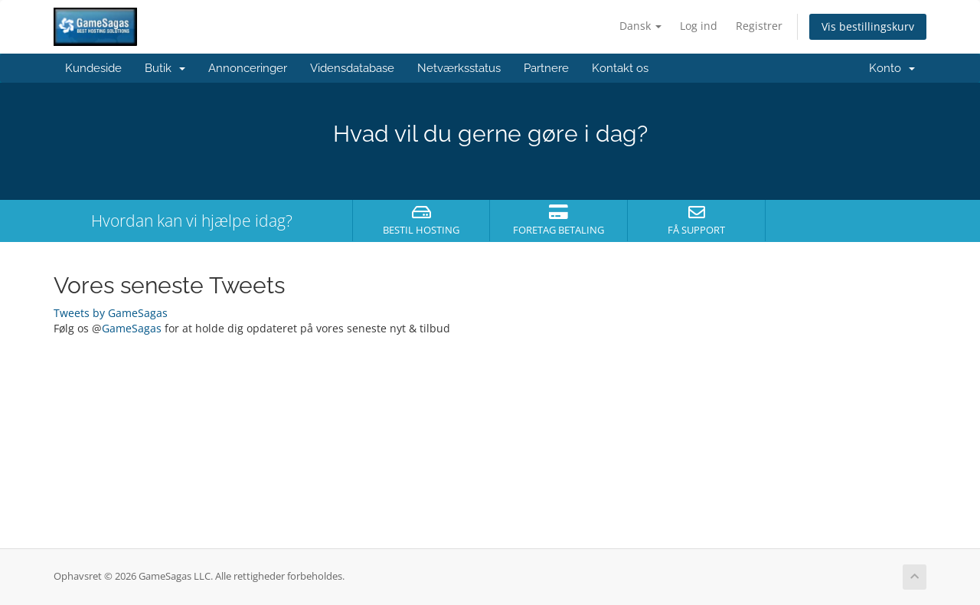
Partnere (546, 68)
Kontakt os (620, 68)
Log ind (698, 25)
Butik (165, 68)
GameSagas (132, 328)
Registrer (759, 25)
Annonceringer (247, 68)
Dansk (640, 25)
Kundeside (93, 68)
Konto (892, 68)
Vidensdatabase (352, 68)
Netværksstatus (459, 68)
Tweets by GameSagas (111, 313)
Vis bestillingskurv (868, 26)
